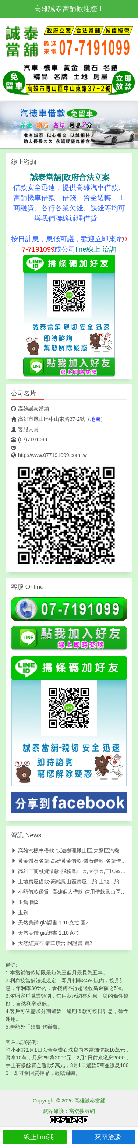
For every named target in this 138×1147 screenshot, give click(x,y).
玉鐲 (19, 912)
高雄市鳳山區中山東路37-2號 (48, 419)
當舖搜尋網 (82, 1111)
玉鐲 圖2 (24, 902)
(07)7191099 (29, 440)
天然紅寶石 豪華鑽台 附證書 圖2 (51, 943)
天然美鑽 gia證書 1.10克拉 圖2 (49, 923)
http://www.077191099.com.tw (49, 455)
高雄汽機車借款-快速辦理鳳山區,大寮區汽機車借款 (73, 850)
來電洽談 (103, 1137)
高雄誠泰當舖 (30, 409)
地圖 (95, 419)
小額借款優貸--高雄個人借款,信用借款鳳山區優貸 (71, 892)
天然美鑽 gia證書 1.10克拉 (45, 933)
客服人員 (25, 429)
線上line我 (34, 1137)
